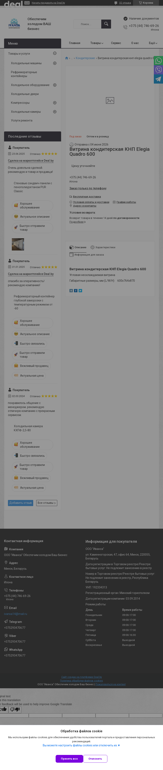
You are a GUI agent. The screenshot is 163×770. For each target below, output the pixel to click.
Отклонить (95, 758)
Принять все (69, 758)
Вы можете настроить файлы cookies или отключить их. (80, 745)
